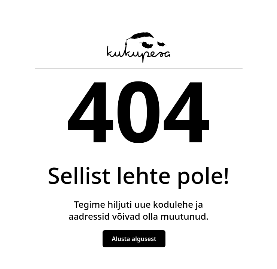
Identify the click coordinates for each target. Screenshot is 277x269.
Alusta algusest (134, 239)
